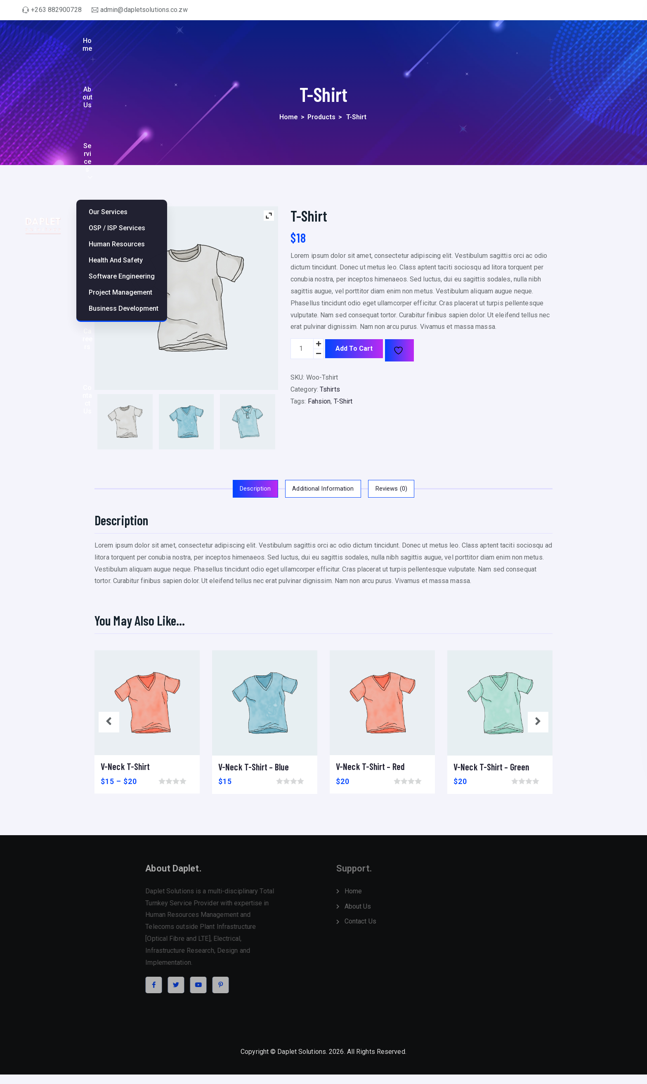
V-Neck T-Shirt (125, 764)
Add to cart (354, 348)
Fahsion (319, 401)
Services (431, 46)
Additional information (322, 487)
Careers (558, 46)
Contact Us (602, 46)
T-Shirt (343, 401)
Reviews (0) (404, 487)
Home (353, 46)
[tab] (242, 487)
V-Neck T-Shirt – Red (370, 764)
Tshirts (330, 389)
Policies (520, 46)
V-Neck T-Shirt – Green (491, 764)
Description (242, 487)
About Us (390, 46)
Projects (481, 46)
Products (321, 117)
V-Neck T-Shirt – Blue (253, 764)
